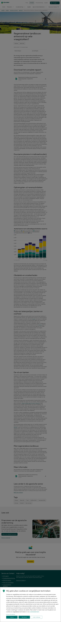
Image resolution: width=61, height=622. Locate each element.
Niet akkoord (24, 617)
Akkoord (12, 617)
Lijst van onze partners (10, 614)
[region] (30, 604)
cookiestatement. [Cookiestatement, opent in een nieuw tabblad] (34, 612)
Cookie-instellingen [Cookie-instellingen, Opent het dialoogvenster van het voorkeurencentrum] (36, 617)
